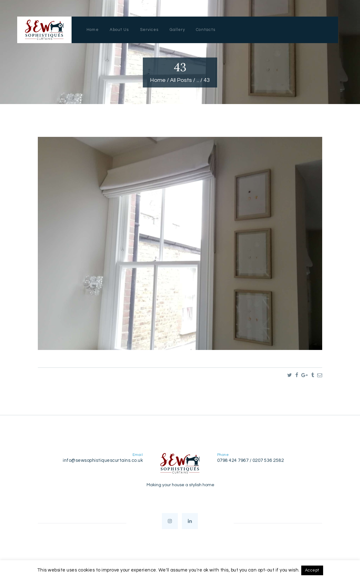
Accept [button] (312, 570)
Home (158, 80)
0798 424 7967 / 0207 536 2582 (250, 460)
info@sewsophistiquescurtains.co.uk (103, 460)
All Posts (181, 80)
